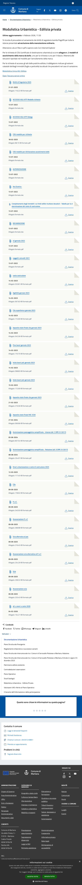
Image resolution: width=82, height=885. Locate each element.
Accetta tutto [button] (32, 876)
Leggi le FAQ (25, 844)
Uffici (3, 799)
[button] (41, 881)
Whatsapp (26, 628)
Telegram (36, 628)
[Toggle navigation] (4, 10)
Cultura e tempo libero (29, 797)
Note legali (45, 841)
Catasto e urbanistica (29, 808)
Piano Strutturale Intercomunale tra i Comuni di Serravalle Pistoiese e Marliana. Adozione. (36, 653)
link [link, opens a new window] (61, 872)
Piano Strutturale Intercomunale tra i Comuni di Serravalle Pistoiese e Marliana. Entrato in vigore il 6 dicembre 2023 (40, 659)
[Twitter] (49, 10)
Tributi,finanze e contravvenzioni (47, 806)
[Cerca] (77, 10)
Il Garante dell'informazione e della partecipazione (22, 692)
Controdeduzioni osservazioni (14, 669)
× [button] (79, 861)
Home (5, 19)
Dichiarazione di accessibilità (47, 846)
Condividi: (8, 624)
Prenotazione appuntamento (26, 832)
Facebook (7, 628)
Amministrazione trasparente (47, 832)
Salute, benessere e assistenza (48, 813)
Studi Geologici (9, 678)
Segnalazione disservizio (26, 838)
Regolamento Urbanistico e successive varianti (21, 649)
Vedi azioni (7, 634)
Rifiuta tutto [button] (50, 876)
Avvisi (64, 799)
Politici (3, 807)
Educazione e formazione (46, 793)
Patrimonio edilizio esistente (14, 665)
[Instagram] (59, 10)
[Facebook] (43, 10)
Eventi (64, 813)
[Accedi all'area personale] (73, 3)
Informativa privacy (48, 837)
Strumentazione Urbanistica (20, 19)
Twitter (16, 628)
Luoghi (64, 810)
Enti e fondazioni (7, 803)
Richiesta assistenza (28, 848)
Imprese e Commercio (29, 805)
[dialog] (41, 872)
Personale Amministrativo (7, 812)
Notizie (64, 791)
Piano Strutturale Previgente (14, 644)
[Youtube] (54, 10)
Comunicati (66, 795)
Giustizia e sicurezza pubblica (48, 800)
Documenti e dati (7, 817)
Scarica (68, 91)
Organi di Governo (7, 791)
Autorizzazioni (46, 819)
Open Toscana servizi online (14, 75)
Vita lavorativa (26, 801)
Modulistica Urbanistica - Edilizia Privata (18, 683)
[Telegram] (65, 10)
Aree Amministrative (8, 795)
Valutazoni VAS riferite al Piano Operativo (19, 687)
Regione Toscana (9, 3)
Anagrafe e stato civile (29, 793)
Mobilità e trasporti (28, 812)
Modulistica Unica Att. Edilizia (14, 71)
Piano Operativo (10, 674)
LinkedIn (46, 628)
